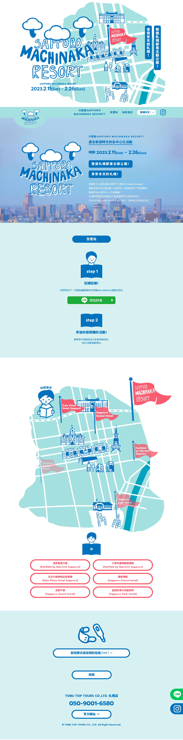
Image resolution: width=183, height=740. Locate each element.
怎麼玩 (114, 112)
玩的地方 (127, 112)
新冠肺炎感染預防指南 (91, 653)
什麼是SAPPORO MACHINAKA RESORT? (90, 112)
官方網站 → (91, 715)
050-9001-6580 (91, 704)
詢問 (92, 675)
